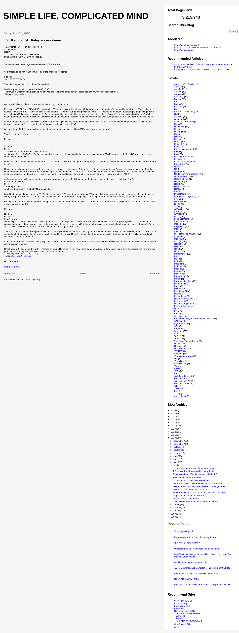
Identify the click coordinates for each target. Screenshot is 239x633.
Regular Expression (183, 298)
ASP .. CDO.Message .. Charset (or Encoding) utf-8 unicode (203, 568)
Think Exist (179, 616)
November (178, 444)
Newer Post (9, 273)
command (179, 119)
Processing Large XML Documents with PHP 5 (195, 474)
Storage (178, 328)
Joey (176, 627)
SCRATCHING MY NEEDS (187, 613)
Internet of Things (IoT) (185, 196)
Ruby (176, 311)
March (176, 504)
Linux (176, 216)
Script (177, 313)
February (178, 507)
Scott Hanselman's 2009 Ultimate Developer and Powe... (200, 492)
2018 (173, 413)
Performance (180, 254)
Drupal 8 (178, 144)
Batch (177, 104)
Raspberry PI (180, 291)
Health (177, 184)
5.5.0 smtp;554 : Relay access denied (34, 40)
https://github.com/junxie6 (186, 45)
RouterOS (179, 308)
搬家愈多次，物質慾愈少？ (187, 543)
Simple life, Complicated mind (75, 16)
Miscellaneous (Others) (185, 234)
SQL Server (179, 323)
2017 (173, 416)
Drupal (177, 141)
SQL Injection (180, 321)
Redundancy (180, 296)
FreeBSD (178, 164)
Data (176, 124)
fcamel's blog (180, 603)
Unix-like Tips (180, 348)
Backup (177, 99)
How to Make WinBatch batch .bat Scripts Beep (195, 501)
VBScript (178, 353)
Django (177, 134)
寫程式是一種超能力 (184, 531)
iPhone (177, 199)
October (177, 447)
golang (177, 171)
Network (178, 244)
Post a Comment (12, 267)
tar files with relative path (185, 498)
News (177, 246)
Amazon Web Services (185, 84)
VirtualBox (179, 361)
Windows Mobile (182, 383)
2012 (173, 432)
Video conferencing (183, 356)
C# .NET (178, 116)
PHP (176, 261)
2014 (173, 425)
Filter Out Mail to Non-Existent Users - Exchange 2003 (199, 486)
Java (176, 206)
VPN (176, 371)
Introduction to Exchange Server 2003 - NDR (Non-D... (199, 483)
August (177, 453)
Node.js (178, 251)
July (175, 456)
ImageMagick (180, 194)
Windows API (180, 378)
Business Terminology (184, 111)
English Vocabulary (183, 149)
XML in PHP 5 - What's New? (187, 477)
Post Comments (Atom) (28, 279)
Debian (177, 129)
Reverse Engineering (184, 303)
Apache (178, 91)
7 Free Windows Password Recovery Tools (193, 471)
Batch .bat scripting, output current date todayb (196, 573)
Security (178, 316)
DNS (176, 136)
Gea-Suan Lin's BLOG (185, 611)
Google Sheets (181, 179)
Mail (29, 256)
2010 (173, 438)
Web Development (183, 376)
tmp (176, 333)
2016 (173, 419)
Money (177, 236)
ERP (176, 151)
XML (176, 393)
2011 (173, 435)
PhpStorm (179, 264)
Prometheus (180, 283)
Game (177, 166)
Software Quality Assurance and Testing (193, 318)
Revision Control (182, 306)
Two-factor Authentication (186, 341)
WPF (176, 386)
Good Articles (180, 176)
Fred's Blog (179, 608)
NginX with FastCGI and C (186, 579)
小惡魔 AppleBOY (182, 624)
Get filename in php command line (190, 562)
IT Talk (177, 204)
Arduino (178, 94)
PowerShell (179, 273)
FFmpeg (178, 159)
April (175, 465)
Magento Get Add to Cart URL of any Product (195, 537)
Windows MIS (180, 381)
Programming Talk (183, 281)
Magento (178, 224)
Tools (176, 338)
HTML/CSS (179, 186)
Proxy (177, 286)
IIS (175, 191)
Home (83, 273)
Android (178, 86)
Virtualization (180, 363)
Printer (177, 278)
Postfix (177, 269)
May (175, 462)
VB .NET (178, 351)
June (176, 459)
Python (177, 288)
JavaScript (179, 209)
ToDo (176, 336)
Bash (176, 101)
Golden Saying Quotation (186, 174)
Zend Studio (180, 396)
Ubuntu (177, 343)
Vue (176, 373)
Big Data (178, 106)
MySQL (177, 241)
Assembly (179, 96)
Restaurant (179, 301)
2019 (173, 410)
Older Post (155, 273)
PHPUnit (178, 266)
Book (176, 109)
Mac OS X (179, 221)
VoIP (176, 368)
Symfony (178, 331)
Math (176, 231)
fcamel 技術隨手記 (183, 600)
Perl (176, 256)
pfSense (178, 259)
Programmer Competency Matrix (188, 495)
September (179, 450)
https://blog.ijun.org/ (183, 50)
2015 (173, 422)
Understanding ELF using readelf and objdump (196, 548)
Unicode (178, 346)
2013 (173, 429)
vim (176, 358)
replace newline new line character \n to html (194, 468)
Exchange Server (19, 256)
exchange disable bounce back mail (190, 489)
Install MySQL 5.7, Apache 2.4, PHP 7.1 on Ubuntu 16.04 (201, 69)
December (178, 441)
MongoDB (179, 239)
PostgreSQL (180, 271)
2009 (173, 514)
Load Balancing (181, 219)
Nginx (177, 249)
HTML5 (177, 189)
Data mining (180, 126)
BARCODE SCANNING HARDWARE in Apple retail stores (202, 584)
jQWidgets (179, 214)
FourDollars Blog (182, 606)
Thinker (177, 618)
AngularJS (179, 89)
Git (175, 169)
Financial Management (185, 161)
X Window (179, 388)
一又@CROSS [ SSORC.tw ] (188, 621)
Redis (177, 293)
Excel (177, 154)
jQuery (177, 211)
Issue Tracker (180, 201)
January (177, 510)
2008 (173, 517)
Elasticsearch (180, 146)
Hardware (179, 181)
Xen (176, 391)
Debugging (179, 131)
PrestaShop (180, 276)
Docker (177, 139)
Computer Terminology (185, 121)
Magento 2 (179, 226)
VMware (178, 366)
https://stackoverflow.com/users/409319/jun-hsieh (197, 47)
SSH (176, 326)
